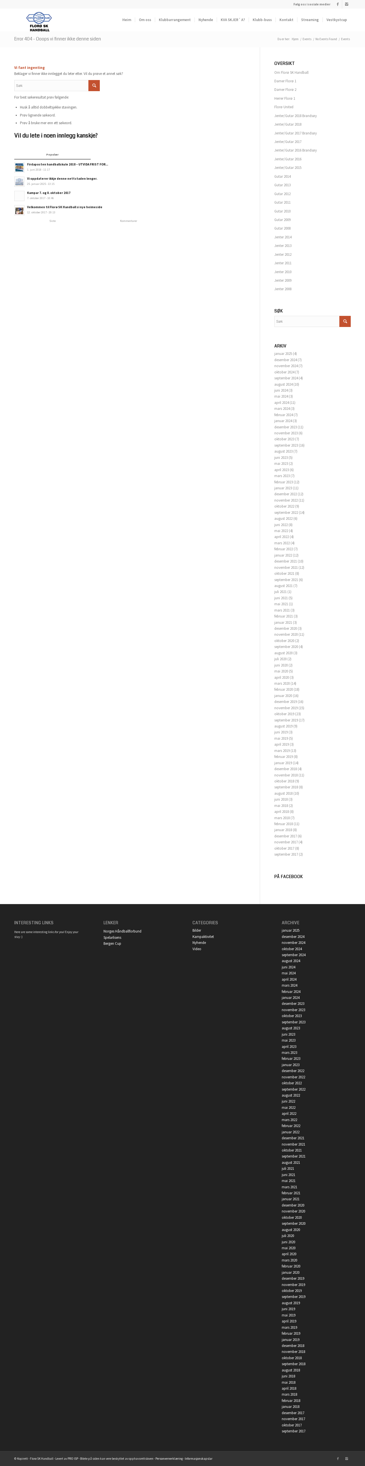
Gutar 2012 (282, 193)
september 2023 (286, 445)
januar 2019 (283, 762)
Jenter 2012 (282, 254)
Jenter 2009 (282, 280)
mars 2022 (282, 543)
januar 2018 (283, 829)
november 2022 (286, 500)
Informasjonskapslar (198, 1459)
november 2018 (286, 775)
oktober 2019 (284, 713)
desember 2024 (285, 359)
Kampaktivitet (203, 936)
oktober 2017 (284, 848)
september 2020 (286, 646)
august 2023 (283, 451)
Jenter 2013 (282, 245)
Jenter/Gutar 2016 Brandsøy (295, 150)
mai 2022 (281, 530)
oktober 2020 (284, 640)
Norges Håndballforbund (122, 931)
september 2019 (286, 720)
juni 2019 (281, 732)
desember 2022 (285, 494)
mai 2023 (281, 463)
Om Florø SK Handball (291, 72)
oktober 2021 (284, 573)
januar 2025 (283, 353)
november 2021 (286, 567)
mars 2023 (282, 475)
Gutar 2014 (282, 176)
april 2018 (281, 811)
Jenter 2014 (282, 237)
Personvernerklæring (169, 1459)
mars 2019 (282, 750)
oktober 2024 (284, 372)
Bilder (196, 930)
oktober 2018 (284, 781)
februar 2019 (283, 756)
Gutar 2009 (282, 219)
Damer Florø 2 (285, 89)
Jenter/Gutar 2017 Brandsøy (295, 133)
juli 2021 (280, 591)
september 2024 (286, 378)
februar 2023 (283, 482)
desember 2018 (285, 768)
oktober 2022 (284, 506)
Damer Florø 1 (285, 81)
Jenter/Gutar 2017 (287, 141)
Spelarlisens (112, 937)
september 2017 (286, 854)
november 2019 (286, 708)
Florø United (283, 107)
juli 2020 (280, 659)
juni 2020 (281, 665)
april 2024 (281, 402)
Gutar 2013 (282, 185)
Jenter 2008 (282, 289)
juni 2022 (281, 524)
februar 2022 (283, 549)
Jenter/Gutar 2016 (287, 159)
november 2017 (286, 842)
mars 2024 (282, 408)
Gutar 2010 (282, 211)
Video (196, 948)
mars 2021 (282, 610)
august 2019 (283, 726)
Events (307, 39)
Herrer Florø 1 (284, 98)
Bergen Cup (112, 943)
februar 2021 (283, 616)
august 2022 (283, 518)
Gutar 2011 (282, 202)
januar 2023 (283, 488)
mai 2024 (281, 396)
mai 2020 (281, 671)
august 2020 (283, 653)
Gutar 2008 (282, 228)
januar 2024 (283, 420)
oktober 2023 (284, 439)
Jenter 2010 (282, 271)
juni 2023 (281, 457)
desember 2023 (285, 427)
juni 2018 (281, 799)
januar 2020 (283, 695)
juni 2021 (281, 598)
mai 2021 (281, 604)
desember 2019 (285, 701)
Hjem (295, 39)
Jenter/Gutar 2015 (287, 167)
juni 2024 (281, 390)
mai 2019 (281, 738)
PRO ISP (73, 1459)
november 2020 (286, 634)
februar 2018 (283, 823)
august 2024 (283, 384)
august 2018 (283, 793)
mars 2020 (282, 683)
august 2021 (283, 585)
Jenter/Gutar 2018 (287, 124)
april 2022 (281, 536)
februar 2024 (283, 414)
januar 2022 (283, 555)
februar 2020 (283, 689)
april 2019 (281, 744)
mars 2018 (282, 817)
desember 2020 (285, 628)
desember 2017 (285, 836)
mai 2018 (281, 805)
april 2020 (281, 677)
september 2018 (286, 787)
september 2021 (286, 579)
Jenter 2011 (282, 263)
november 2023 (286, 433)
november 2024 (286, 365)
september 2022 (286, 512)
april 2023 (281, 469)
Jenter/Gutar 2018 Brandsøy (295, 115)
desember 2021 (285, 561)
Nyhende (199, 942)
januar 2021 (283, 622)
